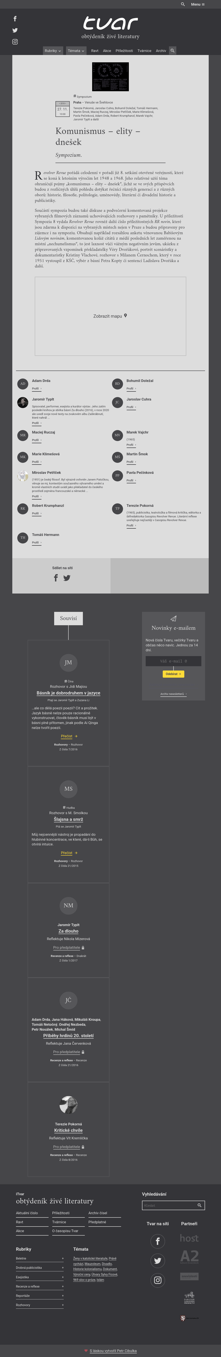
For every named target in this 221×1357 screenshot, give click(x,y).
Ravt (94, 51)
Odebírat (173, 674)
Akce (107, 51)
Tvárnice (144, 51)
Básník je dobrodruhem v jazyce (68, 693)
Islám (100, 1280)
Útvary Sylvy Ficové (104, 1274)
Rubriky (53, 51)
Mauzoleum (92, 1264)
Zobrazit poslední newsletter (172, 684)
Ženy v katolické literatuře (90, 1258)
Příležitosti (124, 51)
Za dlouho (68, 931)
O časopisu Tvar (65, 1231)
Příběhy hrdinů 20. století (68, 1035)
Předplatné (97, 1222)
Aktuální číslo (27, 1213)
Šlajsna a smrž (68, 819)
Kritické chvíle (68, 1130)
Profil (35, 388)
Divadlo (107, 1264)
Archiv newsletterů (172, 694)
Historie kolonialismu (87, 1269)
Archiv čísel (97, 1213)
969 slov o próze (84, 1280)
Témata (76, 51)
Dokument (110, 1269)
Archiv (161, 51)
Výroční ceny (81, 1274)
